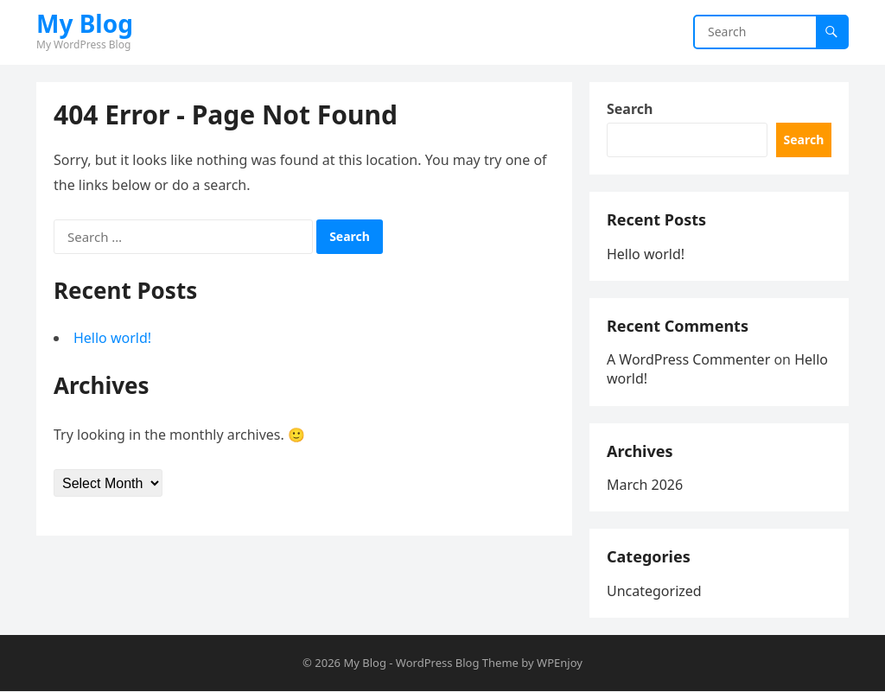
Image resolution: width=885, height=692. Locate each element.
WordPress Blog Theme (457, 662)
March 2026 (645, 484)
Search (630, 108)
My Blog (84, 23)
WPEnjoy (560, 662)
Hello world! (112, 337)
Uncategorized (654, 590)
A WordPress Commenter (688, 359)
